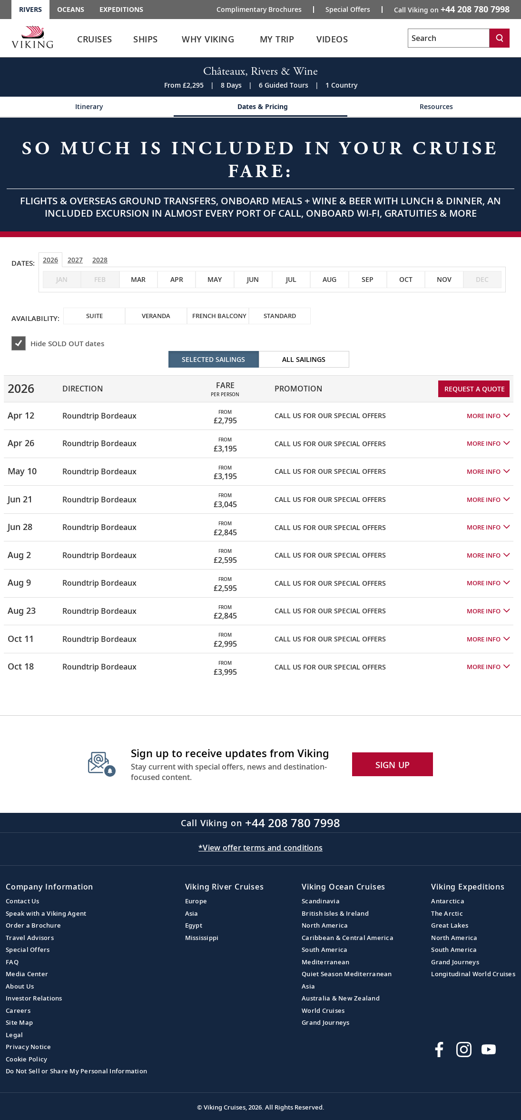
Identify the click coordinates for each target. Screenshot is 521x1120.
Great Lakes (449, 925)
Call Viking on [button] (452, 9)
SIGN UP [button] (392, 764)
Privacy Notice (28, 1046)
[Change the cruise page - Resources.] (434, 107)
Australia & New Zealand (341, 998)
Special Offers (28, 949)
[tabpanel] (260, 515)
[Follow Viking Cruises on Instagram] (464, 1049)
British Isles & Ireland (335, 913)
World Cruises (323, 1010)
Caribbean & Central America (347, 937)
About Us (20, 986)
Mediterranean (325, 962)
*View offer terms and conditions (260, 847)
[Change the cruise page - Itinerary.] (87, 107)
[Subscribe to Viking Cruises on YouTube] (488, 1049)
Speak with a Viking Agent (46, 913)
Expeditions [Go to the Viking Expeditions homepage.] (121, 9)
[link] (95, 41)
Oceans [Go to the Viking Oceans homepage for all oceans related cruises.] (70, 9)
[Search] (500, 38)
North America (325, 925)
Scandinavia (321, 901)
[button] (488, 415)
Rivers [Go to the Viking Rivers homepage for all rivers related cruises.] (30, 9)
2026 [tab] (50, 259)
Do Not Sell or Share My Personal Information (76, 1071)
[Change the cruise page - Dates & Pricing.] (260, 107)
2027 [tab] (75, 259)
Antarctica (447, 901)
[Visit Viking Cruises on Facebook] (439, 1049)
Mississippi (202, 937)
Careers (18, 1010)
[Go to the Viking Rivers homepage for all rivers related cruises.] (32, 36)
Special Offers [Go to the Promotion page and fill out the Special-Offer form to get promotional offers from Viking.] (347, 9)
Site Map (19, 1022)
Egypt (193, 925)
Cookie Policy (26, 1059)
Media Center (27, 974)
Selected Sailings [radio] (213, 359)
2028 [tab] (100, 259)
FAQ (12, 962)
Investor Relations (34, 998)
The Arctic (447, 913)
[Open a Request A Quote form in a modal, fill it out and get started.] (260, 174)
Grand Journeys (326, 1022)
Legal (14, 1034)
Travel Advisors (30, 937)
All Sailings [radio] (303, 359)
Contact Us (22, 901)
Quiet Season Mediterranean (347, 974)
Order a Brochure (33, 925)
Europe (196, 901)
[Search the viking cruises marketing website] (449, 38)
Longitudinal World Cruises (473, 974)
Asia (191, 913)
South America (324, 949)
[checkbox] (138, 279)
